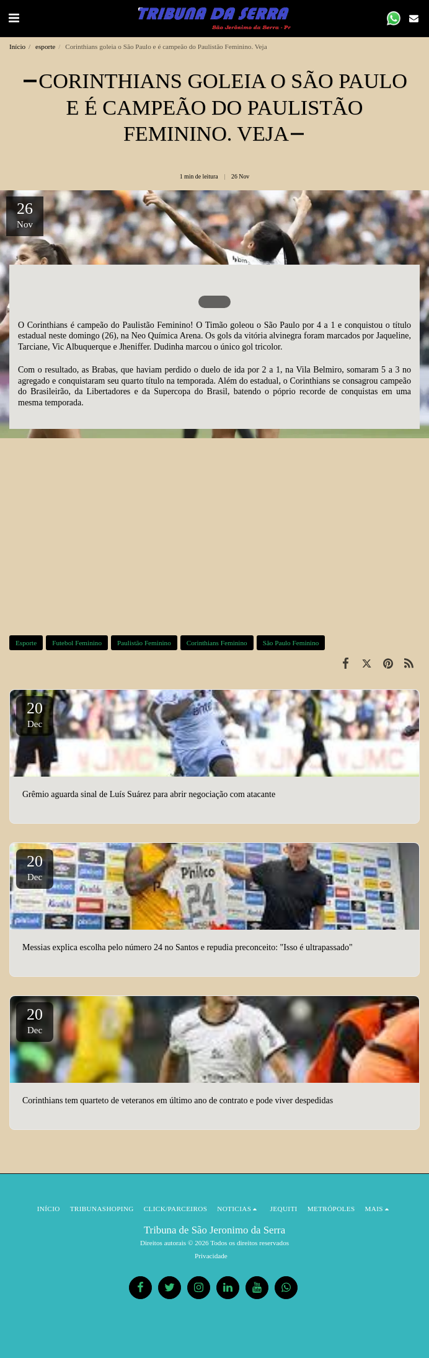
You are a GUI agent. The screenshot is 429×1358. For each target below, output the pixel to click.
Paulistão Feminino (144, 642)
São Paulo (282, 325)
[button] (13, 18)
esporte (45, 46)
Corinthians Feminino (217, 642)
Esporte (26, 642)
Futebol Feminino (77, 642)
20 (34, 714)
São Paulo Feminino (291, 642)
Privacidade (211, 1255)
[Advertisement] (214, 535)
